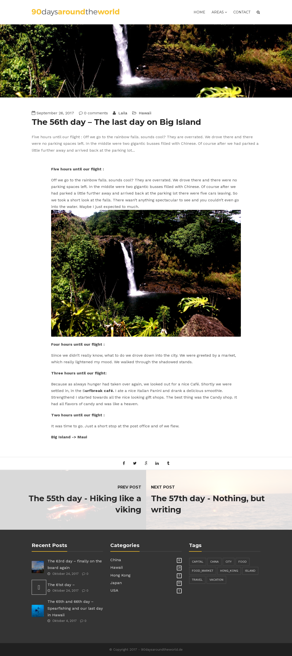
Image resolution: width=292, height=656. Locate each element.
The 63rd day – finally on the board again (74, 564)
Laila (122, 113)
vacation (216, 579)
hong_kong (229, 570)
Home (199, 12)
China (115, 560)
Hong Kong (120, 575)
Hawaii (145, 113)
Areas (219, 12)
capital (197, 561)
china (214, 561)
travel (197, 579)
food (242, 561)
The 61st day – (61, 584)
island (250, 570)
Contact (241, 12)
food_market (202, 570)
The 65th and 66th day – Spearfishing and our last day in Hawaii (75, 608)
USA (114, 590)
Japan (116, 582)
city (229, 561)
